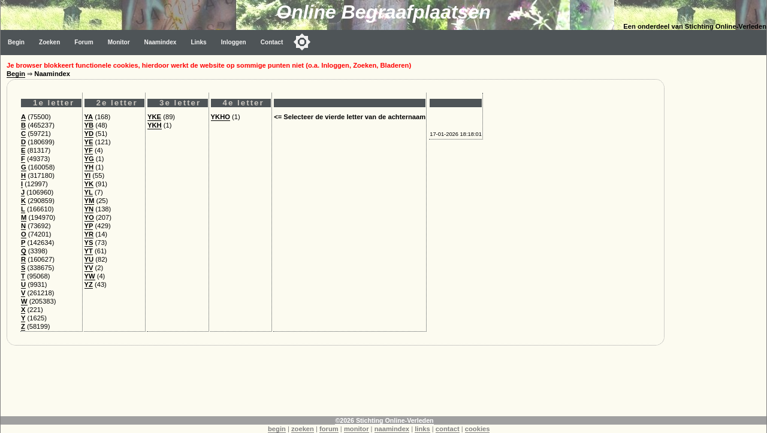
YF (88, 150)
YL (88, 192)
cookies (477, 428)
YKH (154, 125)
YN (89, 209)
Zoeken (49, 42)
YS (88, 242)
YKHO (220, 116)
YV (88, 267)
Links (198, 42)
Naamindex (160, 42)
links (422, 428)
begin (277, 428)
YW (89, 276)
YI (87, 175)
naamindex (392, 428)
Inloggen (233, 42)
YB (89, 125)
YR (89, 234)
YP (88, 225)
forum (329, 428)
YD (89, 133)
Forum (83, 42)
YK (89, 183)
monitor (356, 428)
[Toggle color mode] (302, 42)
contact (448, 428)
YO (89, 217)
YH (89, 167)
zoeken (302, 428)
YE (88, 142)
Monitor (119, 42)
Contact (272, 42)
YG (89, 158)
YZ (88, 284)
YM (89, 200)
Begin (16, 42)
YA (88, 116)
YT (88, 251)
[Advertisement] (718, 234)
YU (89, 259)
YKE (154, 116)
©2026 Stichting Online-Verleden (384, 420)
